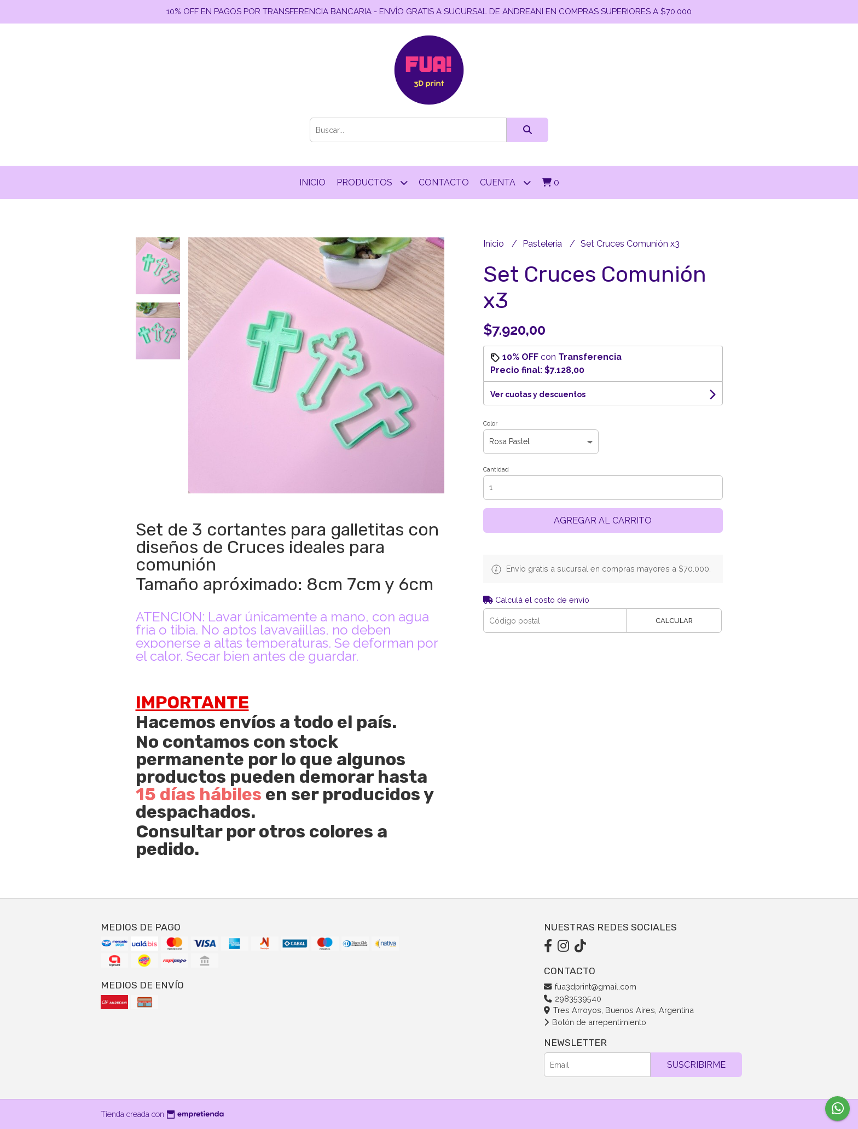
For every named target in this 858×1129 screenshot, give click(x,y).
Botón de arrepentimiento (595, 1022)
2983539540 (572, 998)
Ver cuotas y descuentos (537, 394)
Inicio (312, 182)
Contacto (444, 182)
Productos (372, 182)
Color (490, 423)
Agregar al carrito (603, 520)
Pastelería (543, 243)
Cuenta (505, 182)
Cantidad (496, 469)
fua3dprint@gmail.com (590, 986)
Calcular (674, 620)
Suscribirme (696, 1065)
